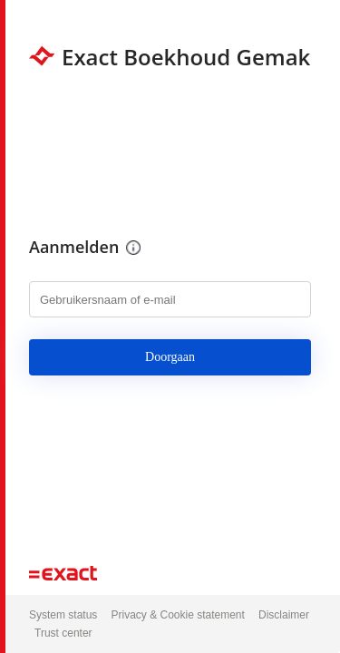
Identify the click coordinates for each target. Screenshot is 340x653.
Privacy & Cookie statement (177, 615)
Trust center (63, 633)
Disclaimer (283, 615)
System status (63, 615)
